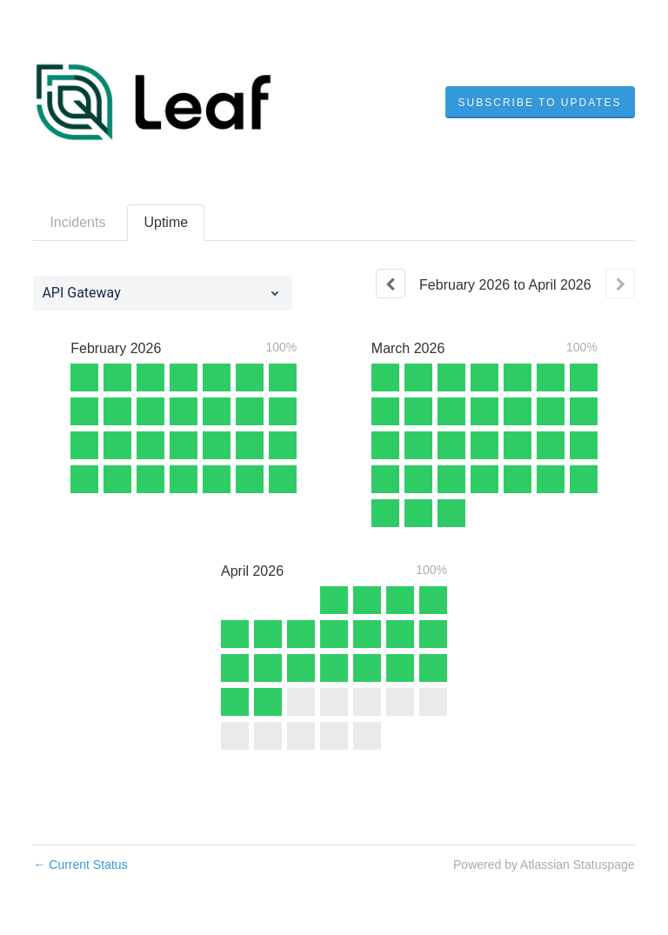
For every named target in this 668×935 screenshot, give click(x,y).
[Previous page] (390, 283)
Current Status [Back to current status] (80, 865)
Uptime (166, 222)
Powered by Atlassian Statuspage (544, 865)
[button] (540, 102)
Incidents (77, 222)
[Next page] (620, 283)
